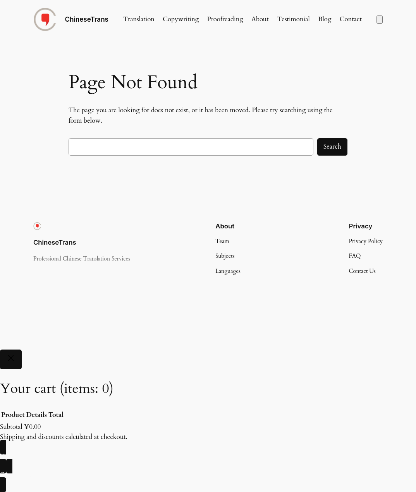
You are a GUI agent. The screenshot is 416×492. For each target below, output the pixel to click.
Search (332, 146)
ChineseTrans (86, 19)
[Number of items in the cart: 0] (379, 19)
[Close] (11, 359)
